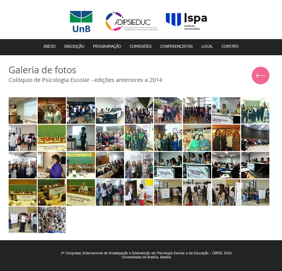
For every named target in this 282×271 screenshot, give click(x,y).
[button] (23, 110)
